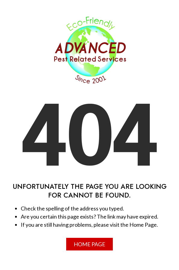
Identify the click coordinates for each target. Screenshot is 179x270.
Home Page (89, 244)
